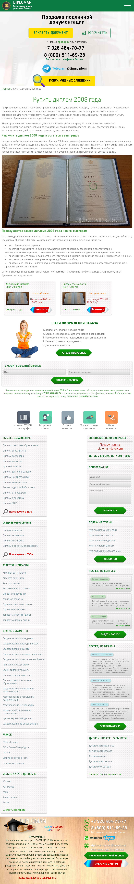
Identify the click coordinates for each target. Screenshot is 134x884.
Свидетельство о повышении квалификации (18, 690)
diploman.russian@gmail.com (82, 396)
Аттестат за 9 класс (13, 578)
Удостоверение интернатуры (18, 705)
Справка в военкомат (14, 609)
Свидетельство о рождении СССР (20, 643)
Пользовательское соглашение (37, 878)
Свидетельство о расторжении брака (23, 659)
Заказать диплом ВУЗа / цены (19, 487)
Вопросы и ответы (45, 427)
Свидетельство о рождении (18, 638)
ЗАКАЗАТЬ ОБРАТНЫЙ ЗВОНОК (106, 855)
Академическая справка (16, 588)
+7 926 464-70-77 (65, 48)
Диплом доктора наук (15, 482)
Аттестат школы (11, 583)
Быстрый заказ (41, 293)
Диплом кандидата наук (16, 477)
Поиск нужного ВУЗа (20, 511)
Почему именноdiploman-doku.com (110, 447)
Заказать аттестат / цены (17, 614)
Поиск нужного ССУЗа (21, 554)
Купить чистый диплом (101, 548)
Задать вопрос (110, 637)
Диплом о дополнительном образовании (17, 682)
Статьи (6, 752)
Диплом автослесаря (100, 754)
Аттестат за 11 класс (14, 572)
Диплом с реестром (13, 498)
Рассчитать (97, 33)
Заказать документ (51, 33)
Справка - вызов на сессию (17, 604)
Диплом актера (97, 759)
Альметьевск (10, 797)
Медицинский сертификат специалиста (17, 712)
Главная (6, 88)
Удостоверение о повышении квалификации (18, 698)
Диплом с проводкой (14, 492)
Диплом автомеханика (101, 748)
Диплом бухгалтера (100, 769)
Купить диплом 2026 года (103, 533)
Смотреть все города (14, 809)
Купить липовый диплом (102, 543)
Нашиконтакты (111, 427)
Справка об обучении (14, 593)
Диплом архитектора (100, 764)
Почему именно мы (13, 763)
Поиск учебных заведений (70, 81)
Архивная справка (13, 599)
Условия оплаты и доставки (89, 427)
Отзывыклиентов (67, 427)
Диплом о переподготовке (17, 675)
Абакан (7, 781)
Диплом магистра (12, 461)
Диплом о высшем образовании (20, 445)
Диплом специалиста (14, 450)
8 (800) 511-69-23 (64, 55)
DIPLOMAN (32, 821)
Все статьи (110, 562)
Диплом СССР (10, 503)
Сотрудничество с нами (15, 757)
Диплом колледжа (13, 540)
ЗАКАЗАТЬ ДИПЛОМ (106, 863)
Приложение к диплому (16, 664)
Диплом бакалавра (13, 456)
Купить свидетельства (101, 538)
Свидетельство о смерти (16, 649)
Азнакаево (8, 786)
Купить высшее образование (105, 554)
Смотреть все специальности (105, 777)
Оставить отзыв (110, 729)
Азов (5, 792)
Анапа (6, 802)
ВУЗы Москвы (10, 742)
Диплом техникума (13, 535)
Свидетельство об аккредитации (20, 723)
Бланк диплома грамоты (16, 670)
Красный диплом (12, 466)
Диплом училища (12, 530)
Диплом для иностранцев (17, 471)
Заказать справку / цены (16, 620)
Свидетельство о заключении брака (22, 654)
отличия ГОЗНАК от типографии (23, 427)
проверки (63, 42)
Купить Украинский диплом (17, 718)
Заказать (41, 309)
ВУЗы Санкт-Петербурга (16, 747)
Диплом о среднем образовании (20, 545)
